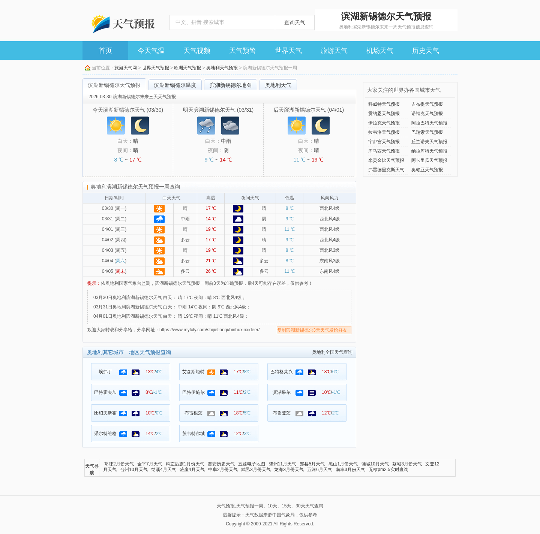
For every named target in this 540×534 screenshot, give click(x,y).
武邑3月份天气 (256, 469)
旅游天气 (334, 50)
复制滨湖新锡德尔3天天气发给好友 (312, 330)
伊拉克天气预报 (384, 123)
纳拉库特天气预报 (429, 151)
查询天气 (294, 22)
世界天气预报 (155, 67)
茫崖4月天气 (192, 469)
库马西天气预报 (384, 151)
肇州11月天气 (282, 464)
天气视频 (196, 50)
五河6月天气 (319, 469)
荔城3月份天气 (407, 464)
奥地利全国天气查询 (332, 352)
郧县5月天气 (312, 464)
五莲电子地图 (251, 464)
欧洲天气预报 (187, 67)
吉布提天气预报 (427, 104)
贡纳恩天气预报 (384, 113)
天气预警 (242, 50)
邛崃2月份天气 (119, 464)
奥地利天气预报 (222, 67)
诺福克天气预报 (427, 113)
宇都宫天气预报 (384, 141)
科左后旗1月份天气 (185, 464)
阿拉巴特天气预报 (429, 123)
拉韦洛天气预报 (384, 132)
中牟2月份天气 (223, 469)
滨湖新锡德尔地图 (231, 85)
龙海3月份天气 (289, 469)
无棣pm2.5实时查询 (388, 469)
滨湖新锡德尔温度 (175, 85)
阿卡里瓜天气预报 (429, 160)
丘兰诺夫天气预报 (429, 141)
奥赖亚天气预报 (427, 169)
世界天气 (288, 50)
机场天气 (379, 50)
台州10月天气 (133, 469)
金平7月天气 (149, 464)
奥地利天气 (278, 85)
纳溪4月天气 (163, 469)
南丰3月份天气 (350, 469)
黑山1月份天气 (343, 464)
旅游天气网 (125, 67)
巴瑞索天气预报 (427, 132)
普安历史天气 (221, 464)
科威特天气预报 (384, 104)
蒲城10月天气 (375, 464)
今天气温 (151, 50)
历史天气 (425, 50)
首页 (105, 50)
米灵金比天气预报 (386, 160)
